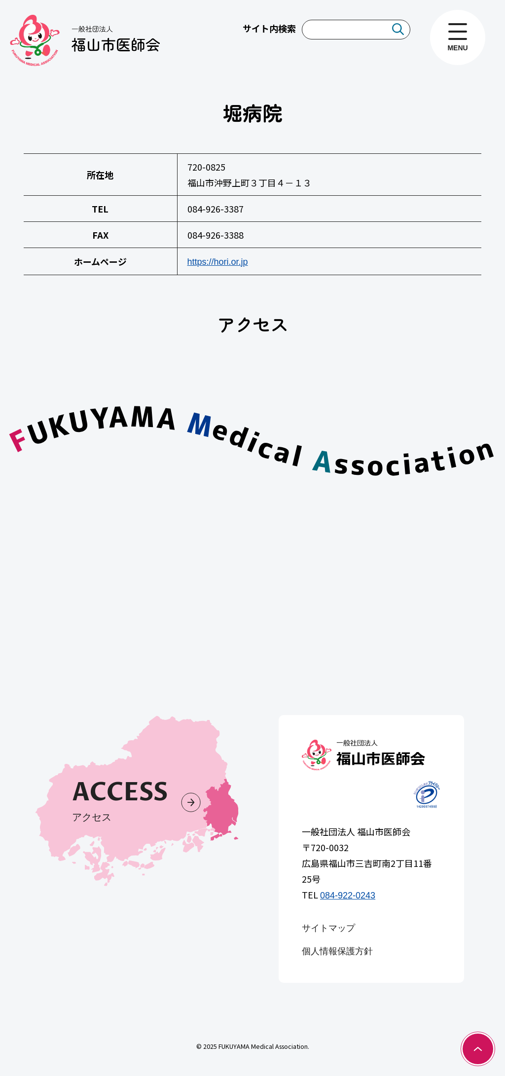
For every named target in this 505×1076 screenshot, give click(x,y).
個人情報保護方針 (337, 951)
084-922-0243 (347, 895)
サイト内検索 (269, 28)
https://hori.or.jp (217, 262)
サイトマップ (328, 928)
